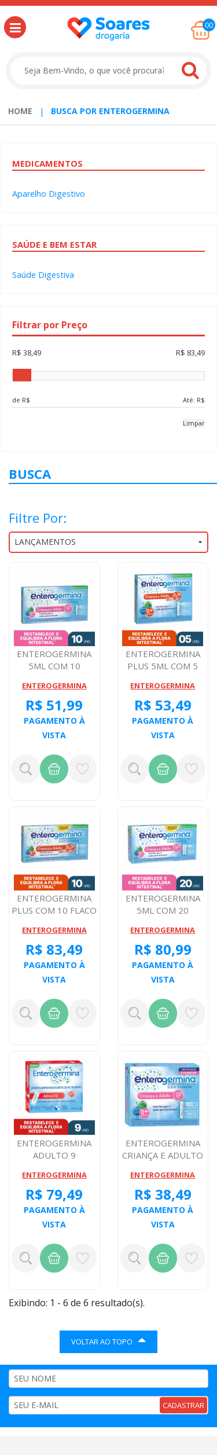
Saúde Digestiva (43, 274)
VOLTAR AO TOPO (108, 1340)
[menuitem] (20, 111)
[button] (15, 27)
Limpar (194, 423)
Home (20, 110)
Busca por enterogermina (110, 110)
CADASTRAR (183, 1405)
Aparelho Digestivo (48, 193)
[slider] (22, 375)
